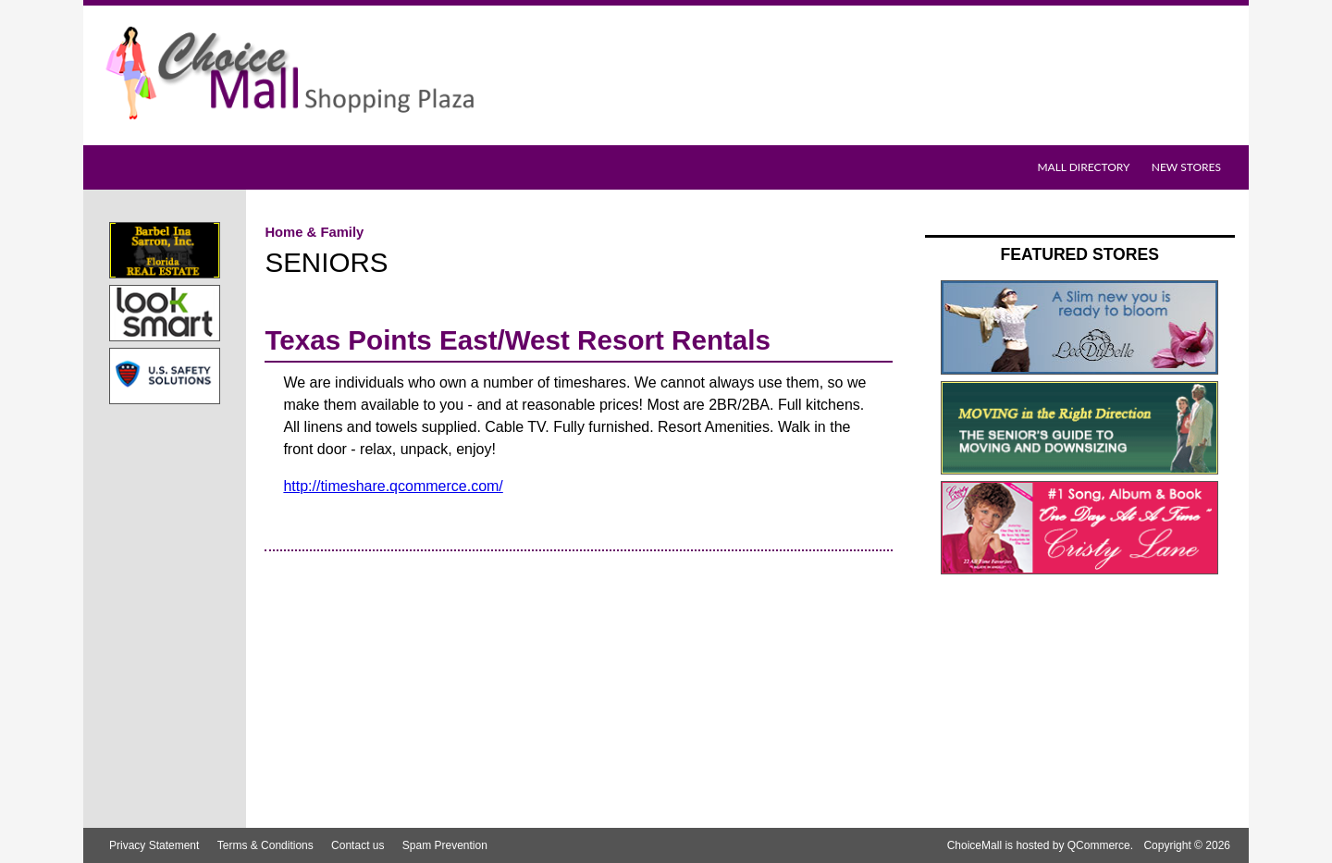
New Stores (1186, 167)
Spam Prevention (444, 845)
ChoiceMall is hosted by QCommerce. (1040, 845)
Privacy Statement (154, 845)
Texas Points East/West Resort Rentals (518, 340)
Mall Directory (1083, 167)
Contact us (357, 845)
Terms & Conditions (265, 845)
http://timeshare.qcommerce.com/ (392, 486)
